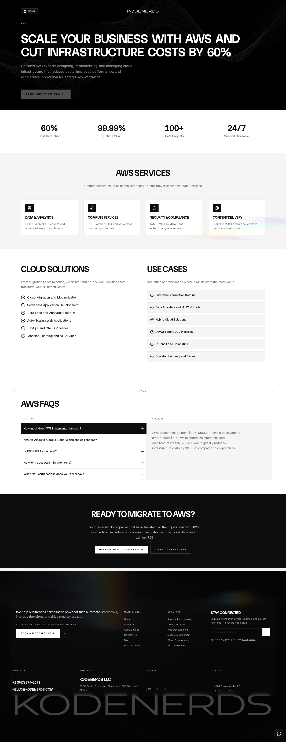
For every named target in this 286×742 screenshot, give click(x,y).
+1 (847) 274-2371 (26, 682)
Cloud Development (179, 640)
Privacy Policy (249, 639)
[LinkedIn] (149, 689)
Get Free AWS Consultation (121, 549)
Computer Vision (177, 624)
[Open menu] (29, 11)
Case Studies (132, 629)
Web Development (178, 629)
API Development (178, 645)
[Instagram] (165, 689)
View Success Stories (171, 549)
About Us (130, 624)
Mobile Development (179, 635)
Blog (127, 640)
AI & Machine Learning (180, 619)
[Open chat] (279, 734)
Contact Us (131, 635)
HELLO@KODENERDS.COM (32, 689)
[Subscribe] (266, 632)
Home (128, 619)
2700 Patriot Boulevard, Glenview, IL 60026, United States (108, 688)
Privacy (230, 690)
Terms (218, 690)
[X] (157, 689)
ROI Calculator (133, 645)
